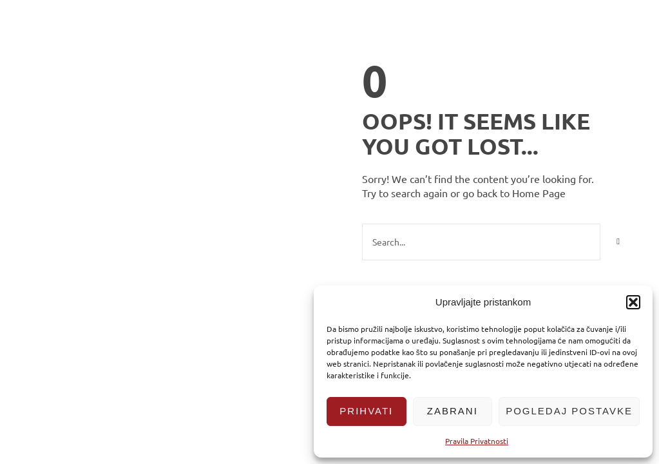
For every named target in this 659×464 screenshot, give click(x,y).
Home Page (539, 192)
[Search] (618, 242)
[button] (633, 302)
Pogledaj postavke (569, 410)
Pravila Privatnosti (476, 441)
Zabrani (452, 410)
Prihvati (366, 410)
